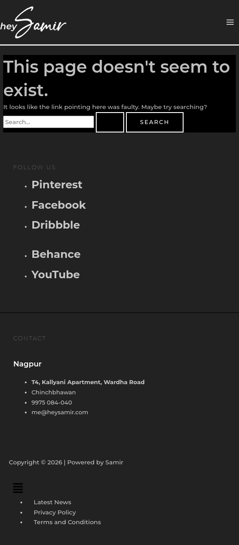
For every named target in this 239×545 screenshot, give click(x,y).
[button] (119, 488)
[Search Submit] (110, 122)
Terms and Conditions (67, 522)
